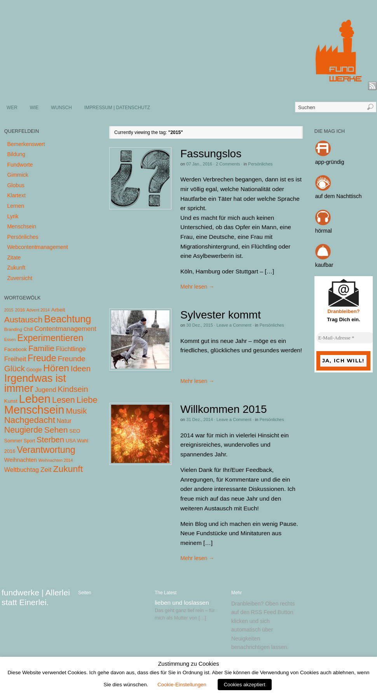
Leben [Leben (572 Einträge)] (35, 398)
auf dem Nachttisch (338, 196)
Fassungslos (210, 154)
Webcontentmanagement (37, 247)
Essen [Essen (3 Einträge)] (10, 339)
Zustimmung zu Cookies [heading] (188, 664)
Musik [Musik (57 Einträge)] (76, 410)
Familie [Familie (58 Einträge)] (41, 348)
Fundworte (20, 165)
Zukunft (16, 267)
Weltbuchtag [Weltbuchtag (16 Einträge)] (21, 469)
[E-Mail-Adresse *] (345, 338)
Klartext (16, 195)
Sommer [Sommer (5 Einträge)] (13, 441)
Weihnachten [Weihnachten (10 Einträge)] (20, 460)
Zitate (14, 257)
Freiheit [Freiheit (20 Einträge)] (15, 359)
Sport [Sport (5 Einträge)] (29, 441)
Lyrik (12, 216)
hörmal (323, 231)
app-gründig (329, 162)
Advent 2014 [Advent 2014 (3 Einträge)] (38, 310)
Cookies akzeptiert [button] (244, 684)
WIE (34, 107)
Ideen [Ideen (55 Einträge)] (81, 368)
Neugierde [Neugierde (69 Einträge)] (23, 430)
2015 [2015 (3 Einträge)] (9, 310)
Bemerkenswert (26, 144)
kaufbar (324, 265)
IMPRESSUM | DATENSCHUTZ (117, 107)
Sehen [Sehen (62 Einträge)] (56, 429)
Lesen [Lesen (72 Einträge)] (63, 400)
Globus (15, 185)
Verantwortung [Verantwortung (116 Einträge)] (46, 450)
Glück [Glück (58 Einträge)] (14, 368)
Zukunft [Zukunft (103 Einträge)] (68, 469)
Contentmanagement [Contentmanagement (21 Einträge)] (65, 328)
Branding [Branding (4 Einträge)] (13, 329)
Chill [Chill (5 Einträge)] (28, 329)
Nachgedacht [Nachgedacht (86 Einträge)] (29, 420)
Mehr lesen (197, 287)
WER (12, 107)
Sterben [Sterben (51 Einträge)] (50, 439)
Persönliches (260, 164)
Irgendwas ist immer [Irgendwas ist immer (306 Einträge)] (35, 383)
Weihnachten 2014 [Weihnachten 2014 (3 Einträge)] (55, 460)
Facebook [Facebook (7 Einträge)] (15, 349)
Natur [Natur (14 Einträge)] (64, 421)
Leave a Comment (233, 325)
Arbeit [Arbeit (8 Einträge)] (58, 310)
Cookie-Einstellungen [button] (181, 684)
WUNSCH (61, 107)
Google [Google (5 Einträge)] (34, 369)
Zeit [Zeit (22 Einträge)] (46, 469)
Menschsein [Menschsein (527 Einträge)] (34, 410)
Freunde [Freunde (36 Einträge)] (72, 359)
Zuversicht (19, 278)
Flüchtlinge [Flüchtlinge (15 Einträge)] (71, 349)
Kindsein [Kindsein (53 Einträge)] (73, 389)
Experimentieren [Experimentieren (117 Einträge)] (50, 338)
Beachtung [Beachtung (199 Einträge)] (67, 318)
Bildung (16, 154)
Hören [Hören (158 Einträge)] (56, 368)
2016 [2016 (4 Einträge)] (20, 310)
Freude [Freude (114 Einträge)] (42, 358)
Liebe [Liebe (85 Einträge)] (87, 400)
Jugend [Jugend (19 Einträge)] (45, 389)
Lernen (15, 206)
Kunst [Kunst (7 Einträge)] (10, 401)
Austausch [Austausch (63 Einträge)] (23, 319)
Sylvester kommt (220, 315)
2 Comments (228, 164)
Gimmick (17, 175)
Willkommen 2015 (223, 409)
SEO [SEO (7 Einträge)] (74, 431)
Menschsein (21, 226)
